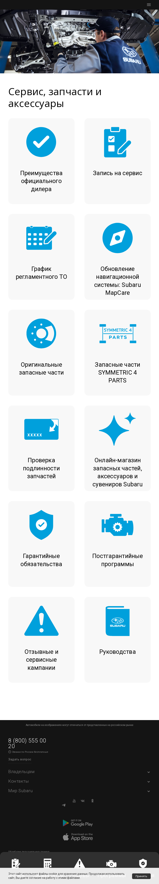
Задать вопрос (19, 759)
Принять (141, 876)
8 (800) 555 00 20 (27, 743)
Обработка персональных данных (28, 851)
